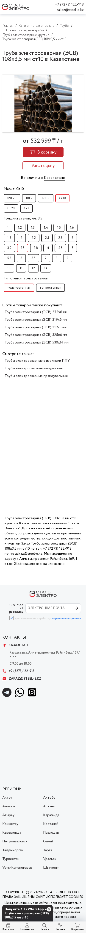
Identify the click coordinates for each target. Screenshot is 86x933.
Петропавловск (15, 841)
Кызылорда (11, 832)
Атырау (8, 815)
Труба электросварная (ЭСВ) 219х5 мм (36, 327)
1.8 (9, 238)
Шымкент (51, 867)
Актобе (49, 797)
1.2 (20, 227)
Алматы (8, 806)
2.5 (47, 238)
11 (21, 268)
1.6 (72, 227)
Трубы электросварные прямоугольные (36, 376)
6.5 (33, 258)
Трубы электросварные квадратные (34, 368)
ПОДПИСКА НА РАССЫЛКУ (16, 608)
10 (9, 268)
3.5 (23, 248)
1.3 (33, 227)
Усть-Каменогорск (17, 867)
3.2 (9, 248)
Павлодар (51, 832)
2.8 (60, 238)
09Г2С (12, 198)
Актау (7, 797)
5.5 (9, 258)
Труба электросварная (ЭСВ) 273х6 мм (36, 312)
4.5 (60, 248)
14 (45, 268)
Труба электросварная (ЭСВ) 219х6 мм (36, 319)
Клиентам (27, 929)
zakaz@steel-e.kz (70, 9)
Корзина (77, 929)
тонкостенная (50, 287)
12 (33, 268)
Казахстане (54, 178)
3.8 (36, 248)
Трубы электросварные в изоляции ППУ (37, 360)
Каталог (8, 929)
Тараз (47, 850)
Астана (49, 806)
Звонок (60, 929)
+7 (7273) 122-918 (69, 4)
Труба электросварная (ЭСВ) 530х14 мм (37, 342)
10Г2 (29, 198)
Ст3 (26, 208)
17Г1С (46, 198)
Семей (48, 841)
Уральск (49, 859)
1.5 (59, 227)
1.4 (46, 227)
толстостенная (19, 287)
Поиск (44, 929)
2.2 (33, 238)
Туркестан (10, 859)
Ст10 (62, 198)
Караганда (51, 815)
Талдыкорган (12, 850)
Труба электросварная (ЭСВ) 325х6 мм (36, 335)
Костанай (50, 823)
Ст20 (11, 208)
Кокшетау (10, 823)
